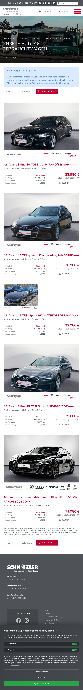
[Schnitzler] (7, 38)
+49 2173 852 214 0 (16, 598)
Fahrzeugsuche (45, 11)
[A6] (43, 38)
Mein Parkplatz (62, 11)
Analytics (11, 650)
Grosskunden (50, 623)
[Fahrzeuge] (16, 38)
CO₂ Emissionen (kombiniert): (13, 528)
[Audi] (39, 38)
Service (47, 614)
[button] (11, 91)
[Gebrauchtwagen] (28, 38)
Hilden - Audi (40, 175)
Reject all (42, 678)
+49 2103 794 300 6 (16, 589)
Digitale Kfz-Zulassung (53, 617)
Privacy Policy (41, 672)
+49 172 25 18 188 (28, 3)
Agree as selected (41, 683)
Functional (12, 644)
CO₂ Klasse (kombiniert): (38, 528)
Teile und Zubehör (52, 620)
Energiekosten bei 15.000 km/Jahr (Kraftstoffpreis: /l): (53, 530)
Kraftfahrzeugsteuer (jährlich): (19, 530)
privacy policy (15, 665)
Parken (64, 183)
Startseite (49, 610)
